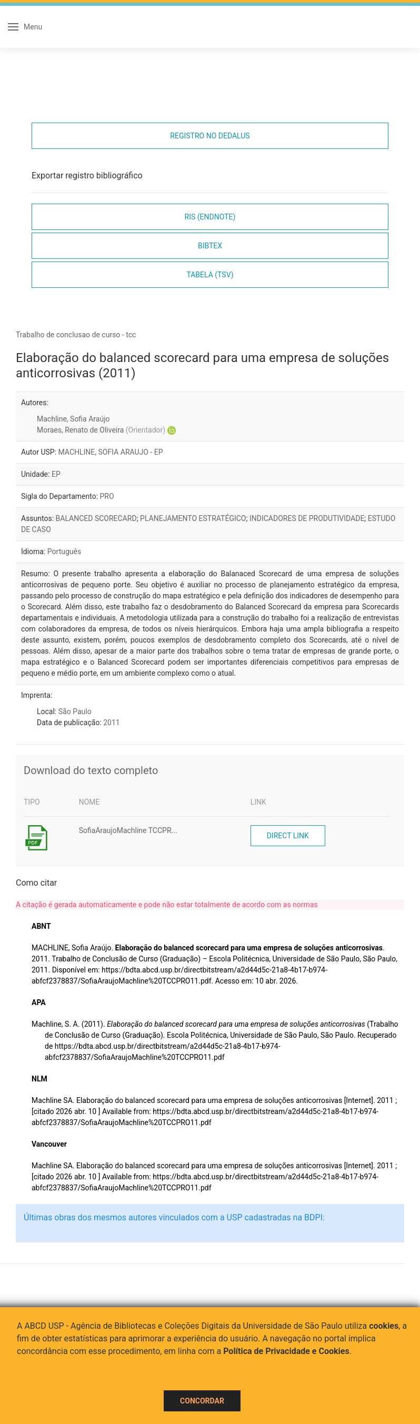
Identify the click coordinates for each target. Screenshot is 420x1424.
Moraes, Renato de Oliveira (101, 430)
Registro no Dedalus (209, 136)
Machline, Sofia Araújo (73, 419)
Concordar (202, 1401)
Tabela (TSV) (209, 274)
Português (64, 551)
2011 (111, 722)
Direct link (288, 835)
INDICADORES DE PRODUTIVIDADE (306, 518)
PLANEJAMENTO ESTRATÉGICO (193, 518)
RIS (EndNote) (210, 217)
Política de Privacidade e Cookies (286, 1351)
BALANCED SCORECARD (96, 518)
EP (56, 474)
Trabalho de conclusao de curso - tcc (76, 334)
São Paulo (75, 711)
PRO (107, 496)
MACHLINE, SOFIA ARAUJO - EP (110, 452)
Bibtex (210, 246)
